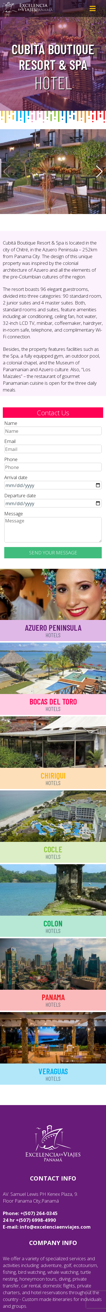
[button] (99, 171)
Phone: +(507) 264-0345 (30, 1213)
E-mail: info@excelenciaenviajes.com (47, 1227)
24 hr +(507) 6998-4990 (29, 1220)
